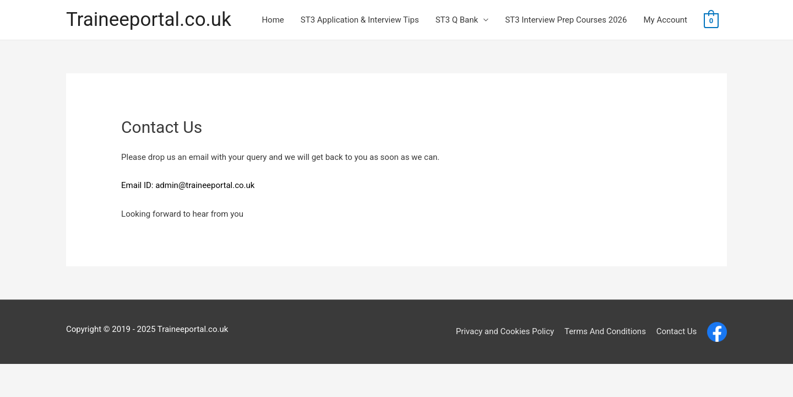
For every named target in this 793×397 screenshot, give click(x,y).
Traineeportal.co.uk (148, 19)
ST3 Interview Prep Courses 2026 (566, 20)
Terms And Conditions (605, 331)
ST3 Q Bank (457, 20)
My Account (665, 20)
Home (273, 20)
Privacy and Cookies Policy (505, 331)
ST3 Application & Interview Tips (360, 20)
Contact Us (676, 331)
